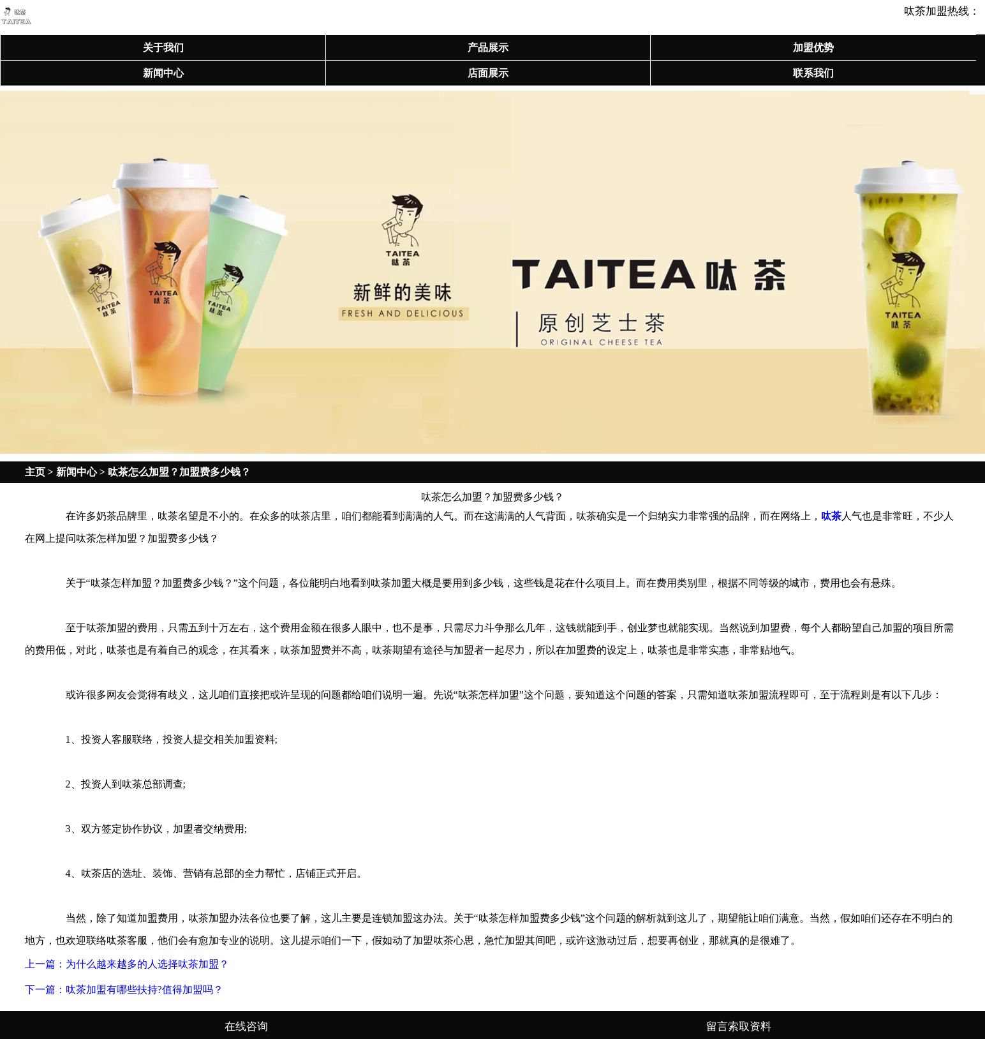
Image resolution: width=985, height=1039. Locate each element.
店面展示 (488, 73)
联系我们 (813, 73)
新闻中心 (163, 73)
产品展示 (488, 47)
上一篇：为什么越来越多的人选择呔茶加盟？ (127, 964)
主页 (35, 472)
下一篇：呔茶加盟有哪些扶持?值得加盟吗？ (124, 989)
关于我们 (163, 47)
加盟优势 (813, 47)
